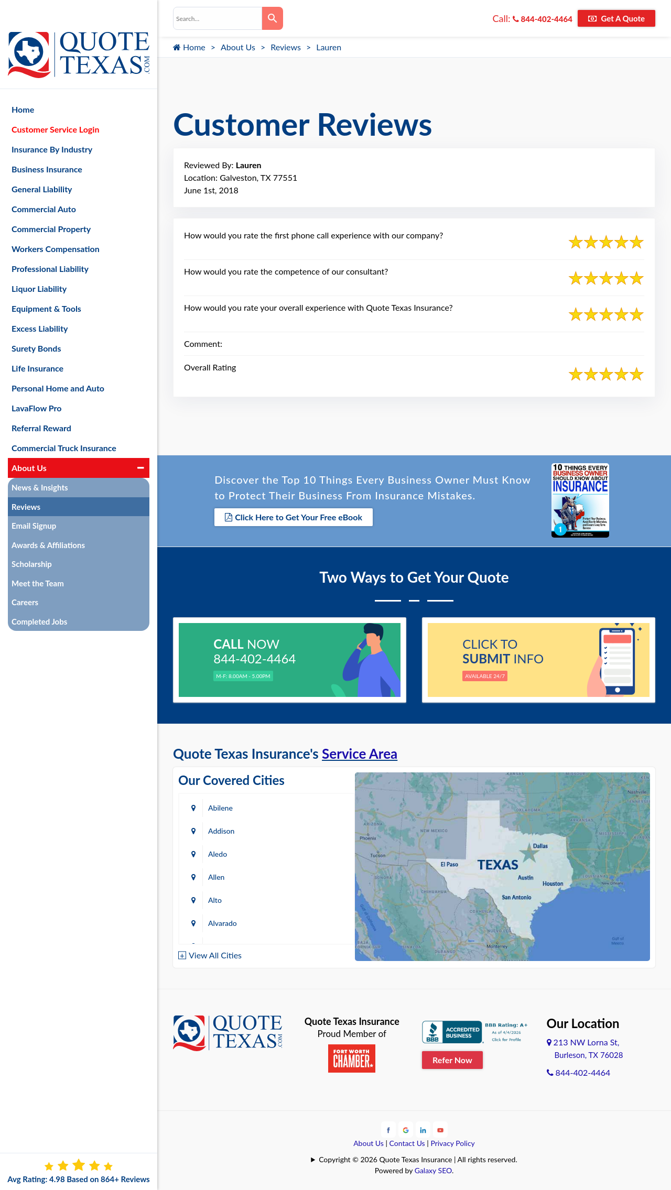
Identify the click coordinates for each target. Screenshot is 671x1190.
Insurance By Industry (52, 125)
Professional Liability (50, 244)
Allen (305, 829)
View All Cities (215, 954)
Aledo (217, 829)
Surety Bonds (36, 324)
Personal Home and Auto (58, 364)
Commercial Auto (44, 185)
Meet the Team (38, 559)
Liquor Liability (39, 264)
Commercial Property (51, 205)
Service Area (359, 752)
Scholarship (32, 539)
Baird (216, 922)
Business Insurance (47, 145)
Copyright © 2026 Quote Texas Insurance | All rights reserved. (418, 1157)
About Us (238, 47)
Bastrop (309, 922)
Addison (310, 806)
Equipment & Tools (46, 284)
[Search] (272, 18)
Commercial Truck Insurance (64, 424)
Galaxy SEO (433, 1168)
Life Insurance (37, 344)
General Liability (42, 165)
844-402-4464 (542, 19)
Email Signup (34, 501)
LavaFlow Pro (37, 384)
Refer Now (452, 1059)
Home (189, 47)
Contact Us (407, 1141)
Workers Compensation (56, 225)
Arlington (312, 875)
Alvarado (311, 852)
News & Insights (40, 463)
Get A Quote (616, 18)
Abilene (220, 806)
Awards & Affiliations (48, 521)
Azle (304, 898)
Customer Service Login (55, 105)
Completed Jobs (39, 597)
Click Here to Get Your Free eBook (293, 517)
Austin (218, 898)
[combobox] (217, 18)
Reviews (285, 47)
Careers (25, 578)
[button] (140, 443)
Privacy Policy (452, 1141)
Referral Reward (41, 404)
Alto (215, 852)
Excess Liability (40, 304)
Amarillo (221, 875)
